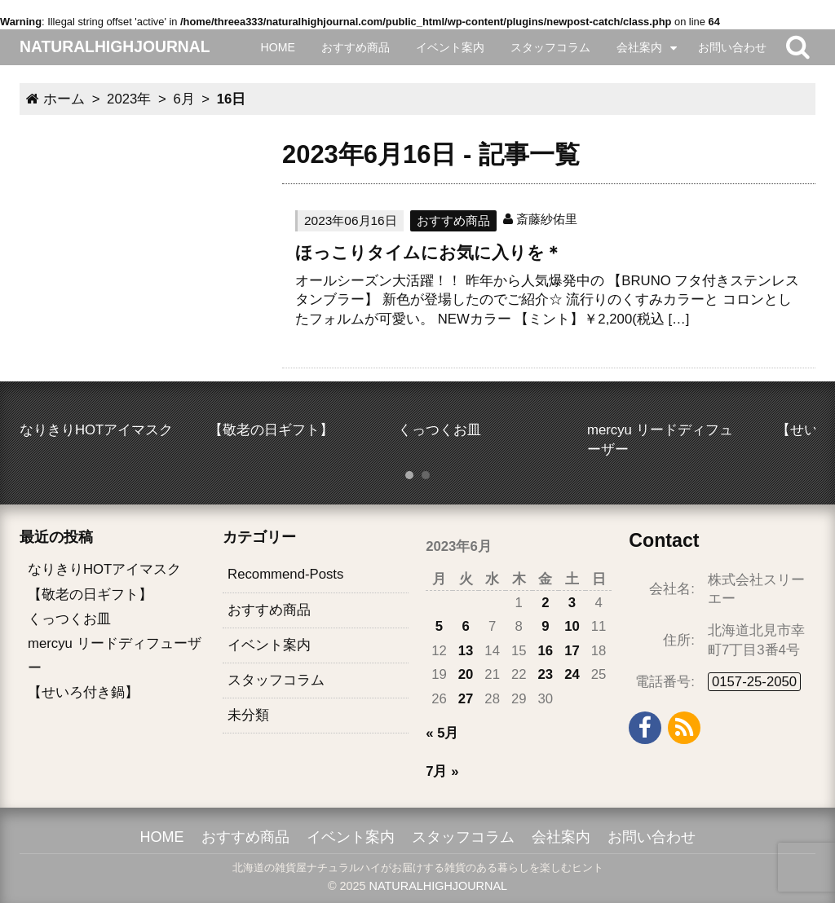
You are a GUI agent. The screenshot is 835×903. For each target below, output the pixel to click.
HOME (278, 47)
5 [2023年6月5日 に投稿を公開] (439, 626)
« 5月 (442, 733)
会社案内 (639, 47)
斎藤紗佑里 (546, 219)
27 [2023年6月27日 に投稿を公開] (466, 699)
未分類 (248, 715)
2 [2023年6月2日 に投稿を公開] (545, 602)
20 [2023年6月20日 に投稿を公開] (466, 674)
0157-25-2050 (754, 681)
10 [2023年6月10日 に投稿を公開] (572, 626)
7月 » (442, 771)
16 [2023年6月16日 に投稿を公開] (546, 651)
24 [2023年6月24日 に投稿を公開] (572, 674)
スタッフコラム (550, 47)
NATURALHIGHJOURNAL (438, 885)
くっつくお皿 (69, 619)
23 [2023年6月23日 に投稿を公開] (546, 674)
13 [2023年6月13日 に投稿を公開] (466, 651)
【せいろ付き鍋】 (83, 692)
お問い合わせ (732, 47)
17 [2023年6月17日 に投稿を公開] (572, 651)
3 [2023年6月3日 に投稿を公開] (572, 602)
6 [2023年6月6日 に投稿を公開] (465, 626)
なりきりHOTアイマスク (104, 569)
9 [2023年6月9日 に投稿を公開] (545, 626)
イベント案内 (450, 47)
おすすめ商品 (355, 47)
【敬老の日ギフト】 (90, 594)
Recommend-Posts (285, 574)
